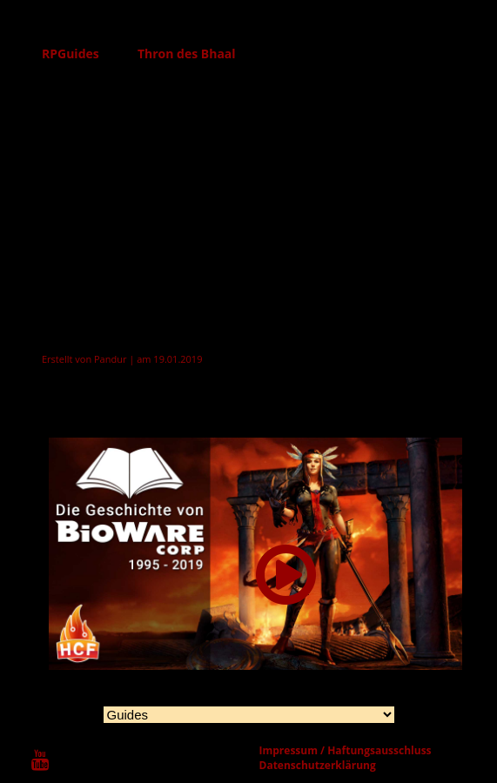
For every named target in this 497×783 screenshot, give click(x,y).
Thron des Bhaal (187, 53)
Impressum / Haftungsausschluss (345, 750)
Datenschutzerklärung (317, 765)
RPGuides (70, 53)
